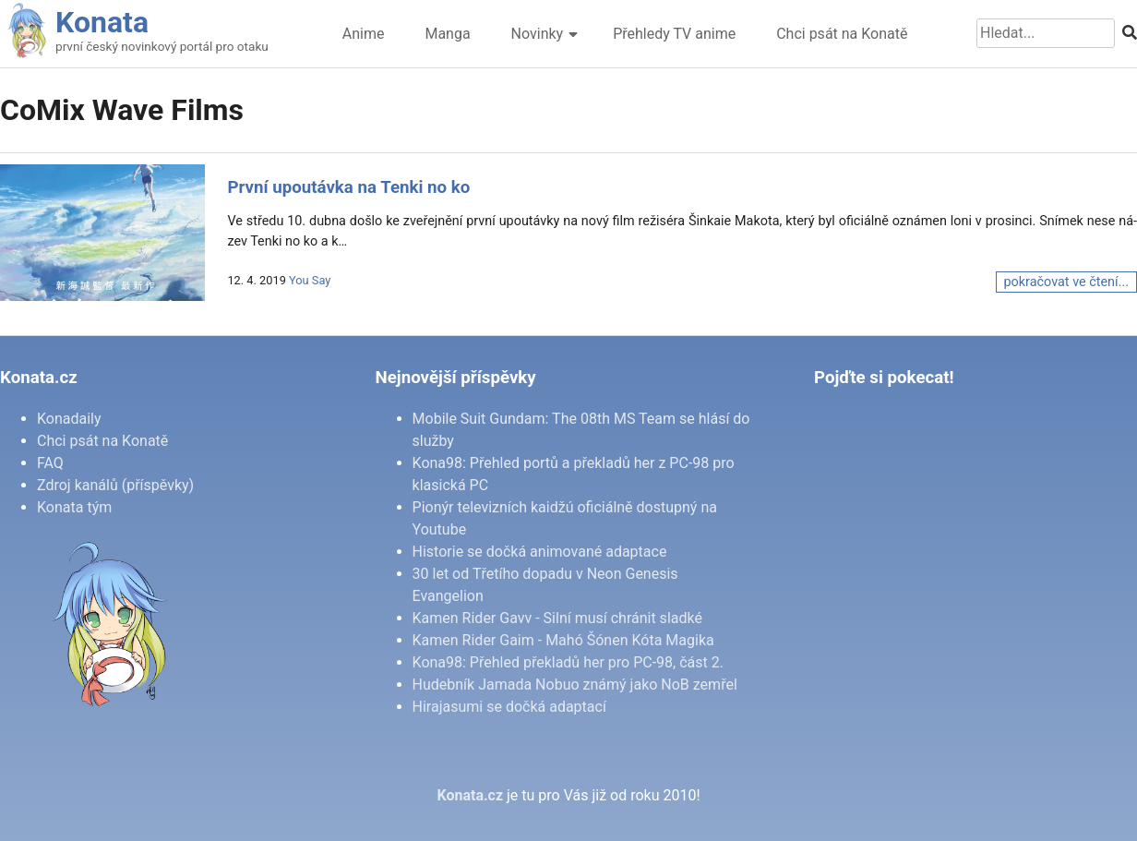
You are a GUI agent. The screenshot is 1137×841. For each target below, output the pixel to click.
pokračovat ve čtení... (1066, 282)
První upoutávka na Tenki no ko (348, 187)
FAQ (50, 463)
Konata (102, 22)
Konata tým (74, 507)
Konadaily (69, 418)
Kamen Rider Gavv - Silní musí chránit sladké (557, 618)
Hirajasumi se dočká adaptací (509, 706)
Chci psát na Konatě (841, 33)
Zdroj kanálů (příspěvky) (115, 485)
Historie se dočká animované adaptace (540, 551)
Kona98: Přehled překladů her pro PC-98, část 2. (568, 662)
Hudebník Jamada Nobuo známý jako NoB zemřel (575, 684)
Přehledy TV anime (674, 33)
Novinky (537, 33)
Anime (363, 33)
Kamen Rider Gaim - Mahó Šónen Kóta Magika (563, 640)
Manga (447, 33)
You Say (309, 280)
